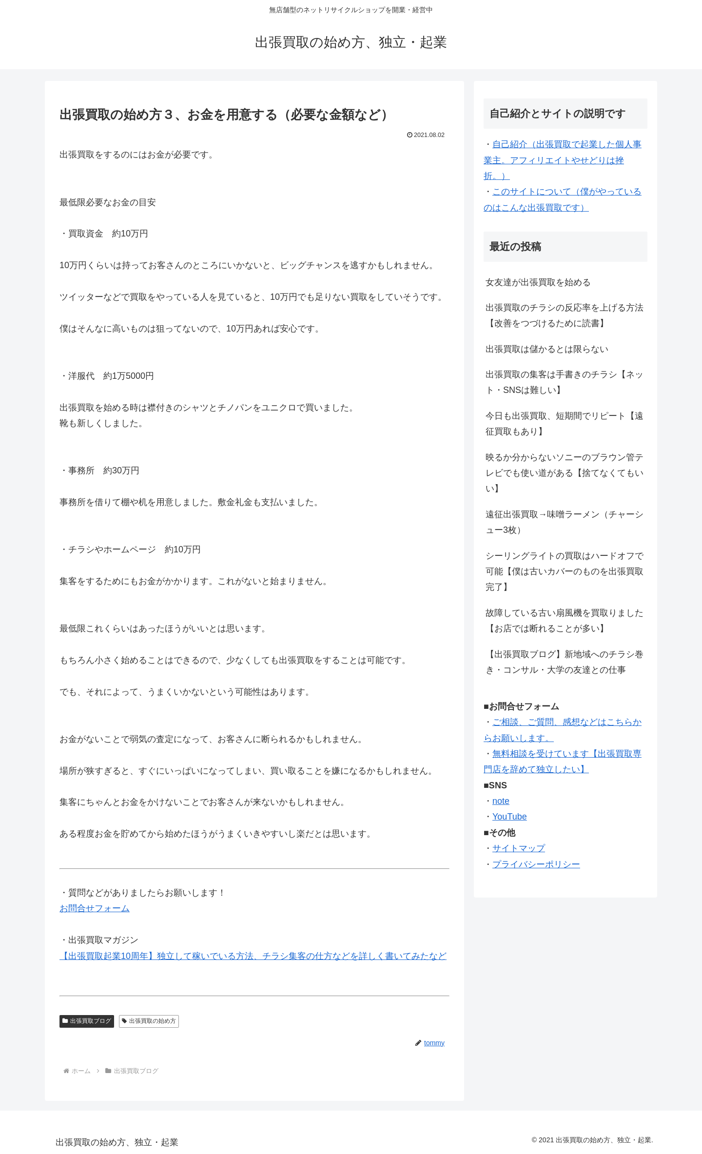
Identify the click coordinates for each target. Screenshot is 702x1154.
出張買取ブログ (86, 1020)
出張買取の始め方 (149, 1020)
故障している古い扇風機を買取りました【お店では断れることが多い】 (565, 620)
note (500, 801)
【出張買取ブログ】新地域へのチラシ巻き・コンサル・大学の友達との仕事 (565, 662)
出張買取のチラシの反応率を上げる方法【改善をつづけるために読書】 (565, 315)
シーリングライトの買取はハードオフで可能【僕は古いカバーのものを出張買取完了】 (565, 571)
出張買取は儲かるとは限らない (547, 349)
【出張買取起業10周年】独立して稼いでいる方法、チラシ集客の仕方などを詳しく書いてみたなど (253, 956)
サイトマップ (518, 848)
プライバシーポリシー (536, 864)
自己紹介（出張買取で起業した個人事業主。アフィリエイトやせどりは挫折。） (563, 160)
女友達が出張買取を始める (538, 282)
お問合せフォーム (94, 908)
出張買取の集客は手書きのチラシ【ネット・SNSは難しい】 (565, 382)
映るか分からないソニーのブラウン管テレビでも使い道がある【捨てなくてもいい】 (565, 473)
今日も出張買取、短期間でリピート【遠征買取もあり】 (565, 423)
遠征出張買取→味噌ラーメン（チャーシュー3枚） (565, 522)
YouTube (509, 816)
